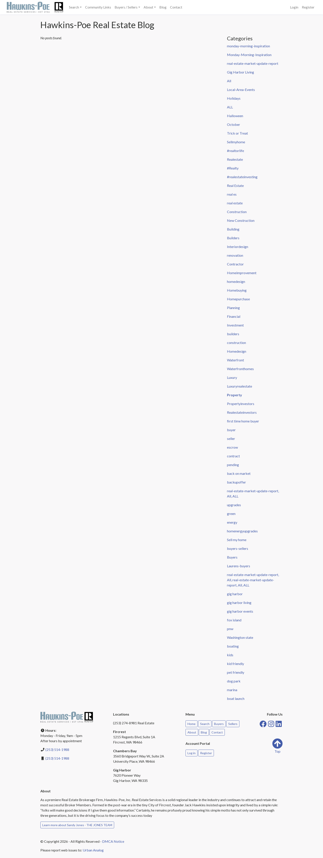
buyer (231, 430)
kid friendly (235, 663)
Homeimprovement (241, 273)
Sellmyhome (236, 142)
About (191, 732)
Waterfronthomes (240, 369)
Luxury (232, 377)
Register (308, 7)
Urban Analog (93, 850)
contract (233, 456)
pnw (230, 629)
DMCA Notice (113, 841)
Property (234, 395)
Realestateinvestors (242, 412)
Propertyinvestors (240, 404)
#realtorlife (235, 151)
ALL (230, 107)
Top (277, 745)
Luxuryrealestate (239, 386)
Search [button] (74, 7)
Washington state (240, 637)
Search (205, 724)
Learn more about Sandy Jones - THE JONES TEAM (77, 825)
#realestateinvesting (242, 177)
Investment (235, 325)
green (231, 513)
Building (233, 229)
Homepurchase (238, 299)
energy (232, 522)
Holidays (234, 98)
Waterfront (235, 360)
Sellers (232, 724)
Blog (163, 7)
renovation (235, 255)
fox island (234, 620)
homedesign (236, 281)
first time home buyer (243, 421)
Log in (191, 753)
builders (233, 334)
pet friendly (235, 672)
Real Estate (235, 185)
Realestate (235, 159)
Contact (176, 7)
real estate (235, 203)
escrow (232, 447)
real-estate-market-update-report (252, 63)
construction (236, 342)
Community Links (98, 7)
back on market (239, 473)
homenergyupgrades (242, 531)
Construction (237, 212)
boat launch (235, 698)
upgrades (234, 505)
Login (294, 7)
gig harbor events (240, 611)
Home (191, 724)
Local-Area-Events (241, 89)
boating (233, 646)
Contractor (235, 264)
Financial (233, 316)
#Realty (233, 168)
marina (232, 690)
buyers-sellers (237, 548)
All (229, 81)
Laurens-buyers (238, 566)
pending (233, 465)
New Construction (240, 220)
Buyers (232, 557)
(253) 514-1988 (57, 749)
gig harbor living (239, 602)
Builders (233, 238)
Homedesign (236, 351)
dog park (234, 681)
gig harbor (235, 594)
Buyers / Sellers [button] (126, 7)
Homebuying (237, 290)
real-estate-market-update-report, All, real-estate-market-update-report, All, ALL (253, 580)
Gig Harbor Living (240, 72)
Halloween (235, 116)
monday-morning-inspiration (248, 46)
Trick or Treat (237, 133)
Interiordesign (237, 246)
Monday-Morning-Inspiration (249, 55)
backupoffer (236, 482)
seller (231, 438)
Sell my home (236, 540)
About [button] (148, 7)
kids (230, 655)
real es (232, 194)
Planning (233, 308)
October (233, 124)
